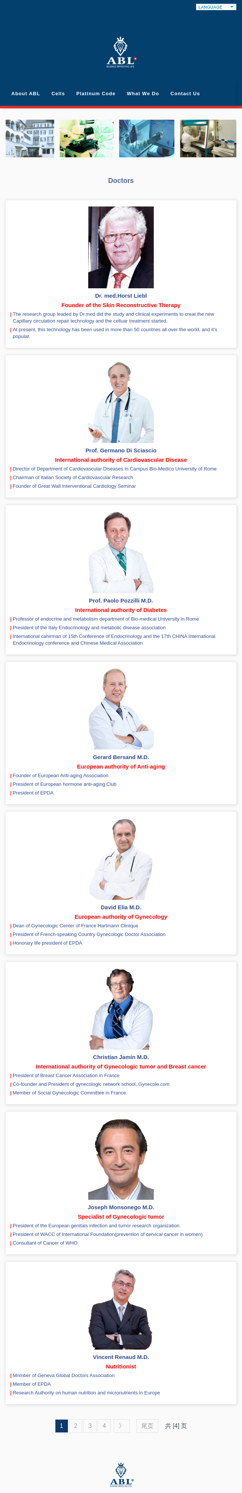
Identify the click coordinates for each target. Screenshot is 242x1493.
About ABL (25, 93)
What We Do (143, 93)
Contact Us (185, 93)
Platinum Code (95, 93)
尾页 (147, 1426)
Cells (58, 93)
